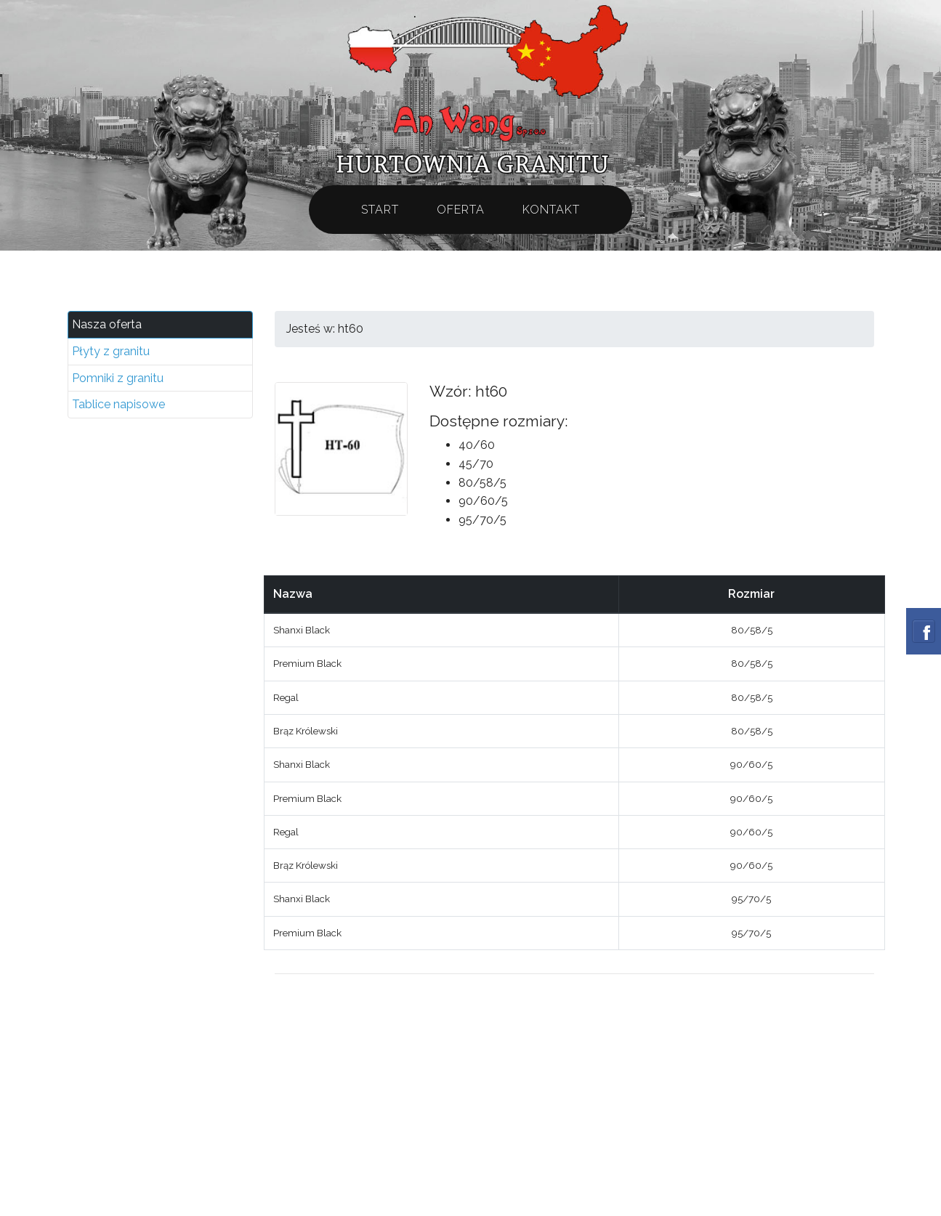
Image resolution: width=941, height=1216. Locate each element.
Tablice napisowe (118, 404)
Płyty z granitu (111, 351)
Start (380, 209)
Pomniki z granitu (117, 378)
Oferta (461, 209)
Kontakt (551, 209)
